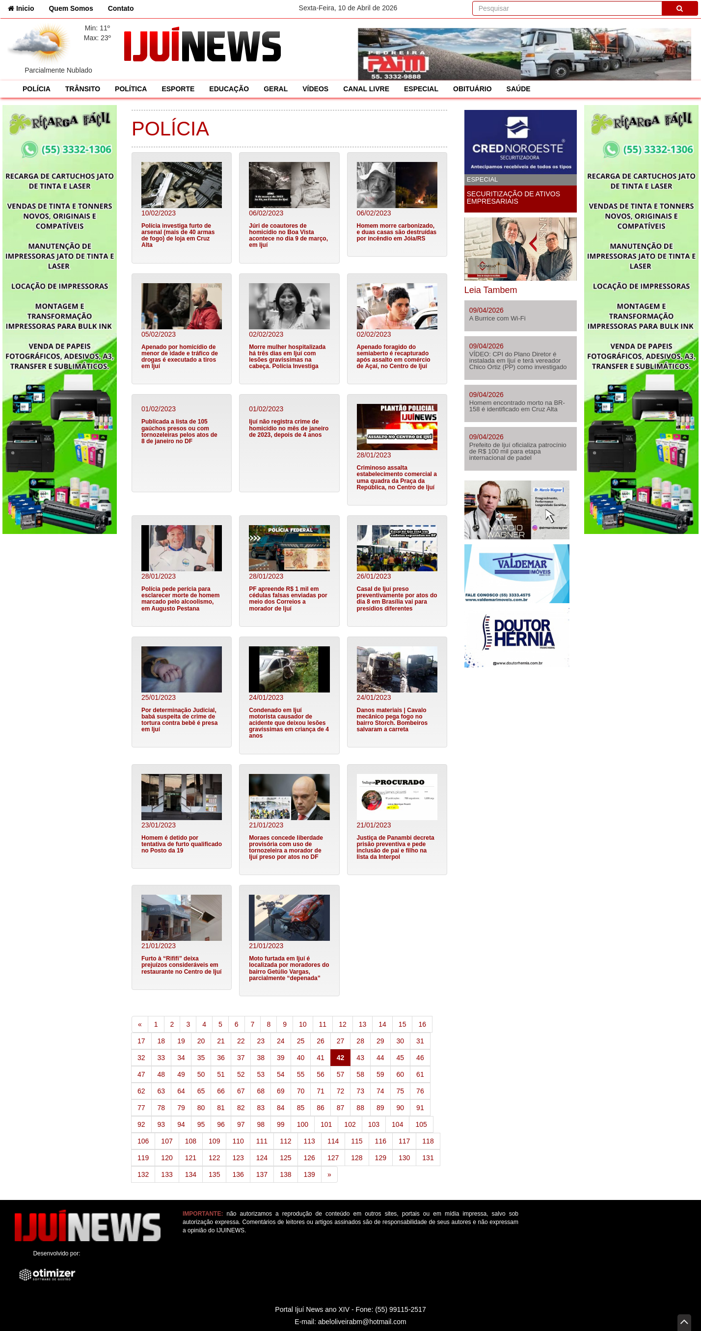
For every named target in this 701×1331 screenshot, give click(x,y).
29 (380, 1041)
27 (341, 1041)
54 (281, 1074)
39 (281, 1058)
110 (237, 1141)
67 (241, 1091)
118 (427, 1141)
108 (190, 1141)
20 (201, 1041)
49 (181, 1074)
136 (237, 1174)
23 (261, 1041)
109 (214, 1141)
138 (285, 1174)
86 (320, 1108)
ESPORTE (178, 89)
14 (382, 1024)
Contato (121, 8)
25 (301, 1041)
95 (201, 1124)
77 (141, 1108)
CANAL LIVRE (366, 89)
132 (143, 1174)
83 (261, 1108)
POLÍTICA (131, 89)
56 (320, 1074)
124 (262, 1158)
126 (309, 1158)
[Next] (329, 1174)
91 (420, 1108)
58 (360, 1074)
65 (201, 1091)
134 (190, 1174)
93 (161, 1124)
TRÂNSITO (82, 89)
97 (241, 1124)
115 (356, 1141)
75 (400, 1091)
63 (161, 1091)
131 (427, 1158)
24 (281, 1041)
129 (380, 1158)
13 (363, 1024)
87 (341, 1108)
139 (309, 1174)
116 (380, 1141)
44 (380, 1058)
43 (360, 1058)
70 (301, 1091)
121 (190, 1158)
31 (420, 1041)
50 (201, 1074)
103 (373, 1124)
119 (143, 1158)
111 (262, 1141)
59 (380, 1074)
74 (380, 1091)
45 (400, 1058)
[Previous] (140, 1024)
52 (241, 1074)
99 (281, 1124)
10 (303, 1024)
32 (141, 1058)
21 (221, 1041)
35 (201, 1058)
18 (161, 1041)
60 (400, 1074)
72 (341, 1091)
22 (241, 1041)
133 (166, 1174)
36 (221, 1058)
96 (221, 1124)
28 (360, 1041)
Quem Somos (71, 8)
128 (356, 1158)
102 (349, 1124)
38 (261, 1058)
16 (422, 1024)
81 (221, 1108)
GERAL (276, 89)
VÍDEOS (315, 89)
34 (181, 1058)
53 (261, 1074)
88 (360, 1108)
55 (301, 1074)
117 (404, 1141)
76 (420, 1091)
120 (166, 1158)
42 (344, 1057)
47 (141, 1074)
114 (333, 1141)
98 (261, 1124)
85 (301, 1108)
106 (143, 1141)
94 (181, 1124)
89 (380, 1108)
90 (400, 1108)
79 (181, 1108)
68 (261, 1091)
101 (326, 1124)
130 (404, 1158)
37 (241, 1058)
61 (420, 1074)
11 (323, 1024)
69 (281, 1091)
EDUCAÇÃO (229, 89)
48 (161, 1074)
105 (421, 1124)
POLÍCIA (37, 89)
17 (141, 1041)
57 (341, 1074)
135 (214, 1174)
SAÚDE (519, 89)
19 (181, 1041)
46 (420, 1058)
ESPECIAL (421, 89)
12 (343, 1024)
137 (262, 1174)
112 (285, 1141)
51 (221, 1074)
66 (221, 1091)
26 (320, 1041)
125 (285, 1158)
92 (141, 1124)
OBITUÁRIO (472, 89)
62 (141, 1091)
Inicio (24, 7)
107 (166, 1141)
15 (402, 1024)
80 (201, 1108)
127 (333, 1158)
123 (237, 1158)
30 (400, 1041)
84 (281, 1108)
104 (397, 1124)
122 (214, 1158)
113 (309, 1141)
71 (320, 1091)
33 (161, 1058)
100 (302, 1124)
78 (161, 1108)
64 (181, 1091)
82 (241, 1108)
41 (320, 1058)
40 (301, 1058)
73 (360, 1091)
